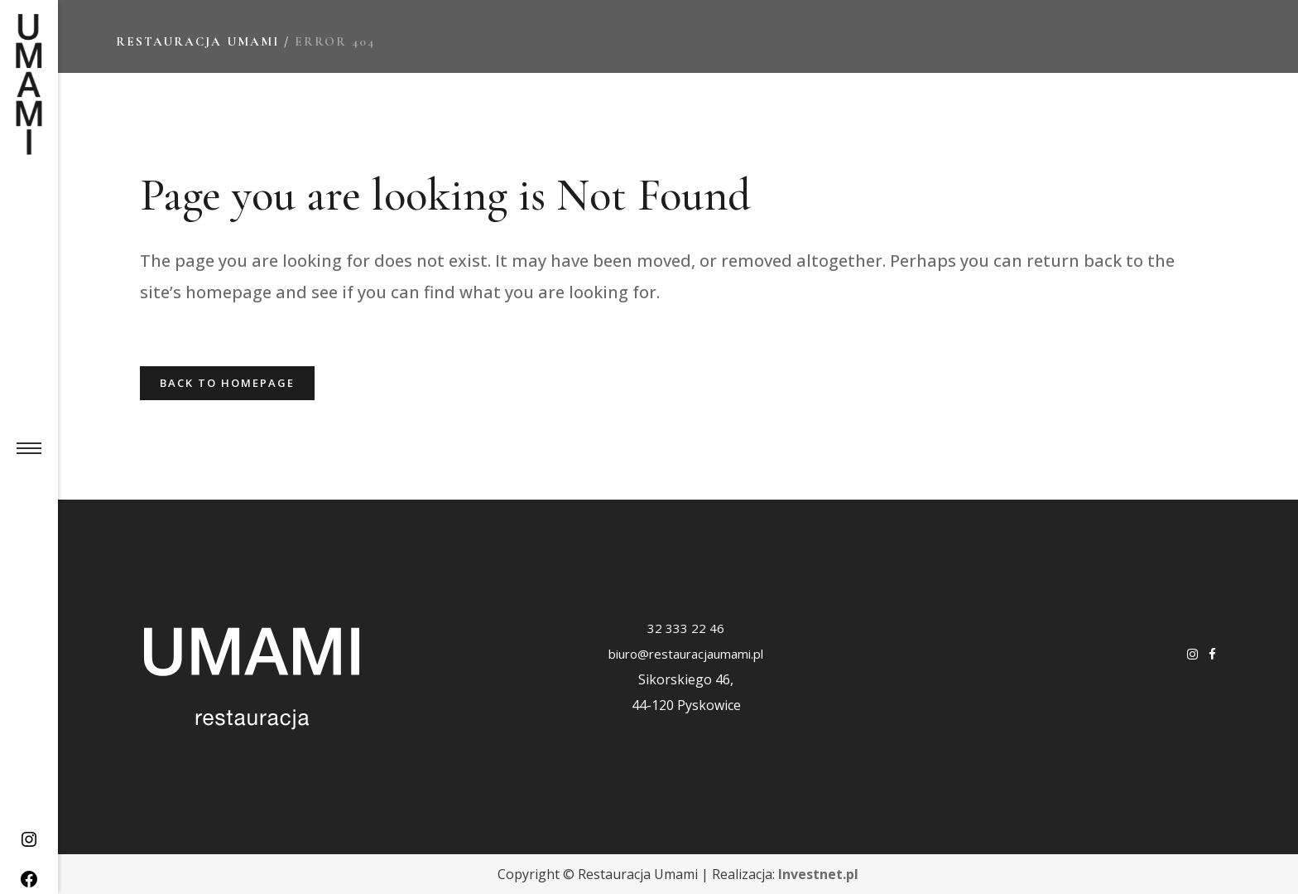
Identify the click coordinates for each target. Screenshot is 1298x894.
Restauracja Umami (197, 41)
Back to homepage (227, 382)
